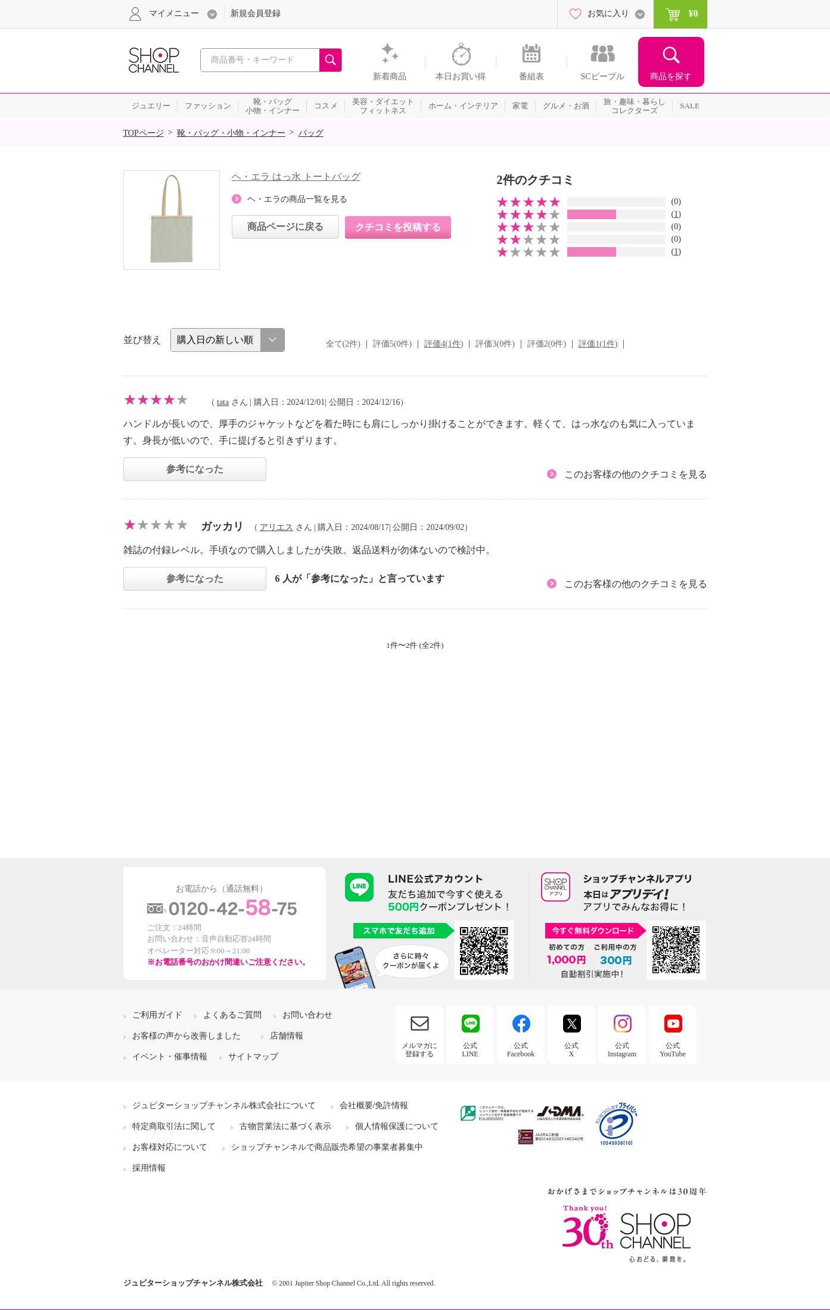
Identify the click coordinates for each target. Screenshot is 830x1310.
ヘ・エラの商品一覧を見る (297, 199)
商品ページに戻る (285, 227)
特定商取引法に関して (174, 1126)
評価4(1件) (443, 343)
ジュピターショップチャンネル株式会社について (224, 1105)
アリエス (276, 527)
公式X (571, 1049)
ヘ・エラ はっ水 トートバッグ (296, 176)
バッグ (311, 133)
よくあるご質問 (232, 1014)
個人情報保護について (397, 1126)
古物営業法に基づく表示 (285, 1126)
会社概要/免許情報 (374, 1105)
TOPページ (143, 133)
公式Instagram (622, 1049)
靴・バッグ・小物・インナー (231, 133)
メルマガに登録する (419, 1049)
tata (223, 402)
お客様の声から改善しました (186, 1035)
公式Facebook (521, 1049)
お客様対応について (169, 1147)
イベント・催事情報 (169, 1056)
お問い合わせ (307, 1014)
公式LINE (470, 1049)
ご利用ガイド (157, 1014)
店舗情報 (286, 1035)
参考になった (194, 469)
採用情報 (149, 1168)
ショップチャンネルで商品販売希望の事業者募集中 (327, 1147)
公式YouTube (673, 1049)
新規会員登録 (256, 13)
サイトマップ (253, 1056)
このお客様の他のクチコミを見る (635, 474)
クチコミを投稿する (398, 227)
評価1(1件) (598, 343)
